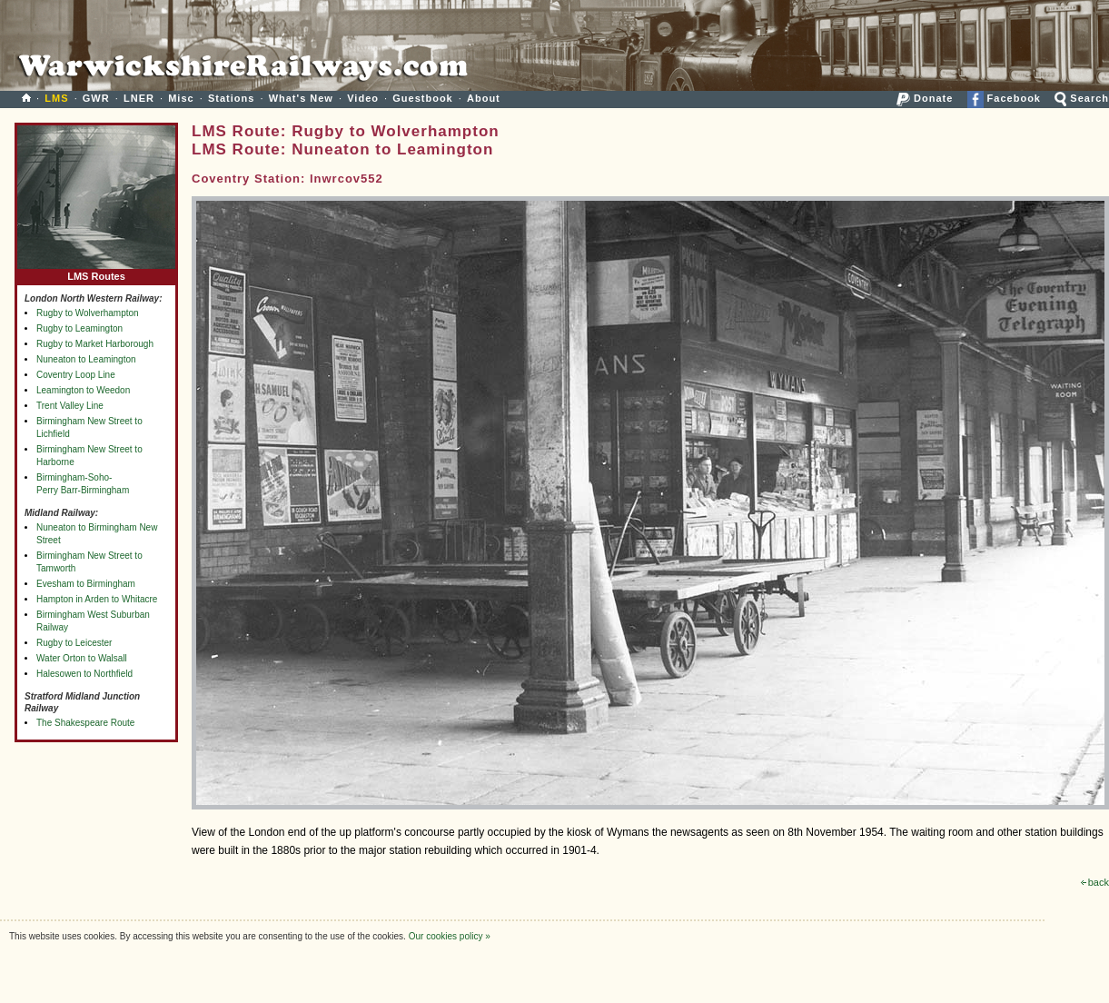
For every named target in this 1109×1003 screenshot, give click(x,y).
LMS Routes (96, 272)
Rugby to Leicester (74, 643)
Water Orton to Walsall (81, 658)
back (1095, 882)
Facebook (1004, 98)
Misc (180, 98)
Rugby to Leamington (79, 328)
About (483, 98)
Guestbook (422, 98)
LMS (56, 98)
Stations (231, 98)
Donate (924, 98)
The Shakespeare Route (85, 723)
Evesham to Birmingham (85, 584)
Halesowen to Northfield (84, 674)
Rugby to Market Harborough (94, 344)
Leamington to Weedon (83, 390)
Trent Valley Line (70, 406)
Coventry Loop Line (75, 375)
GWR (96, 98)
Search (1082, 98)
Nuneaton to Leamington (86, 359)
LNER (139, 98)
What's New (301, 98)
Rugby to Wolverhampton (87, 313)
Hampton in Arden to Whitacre (96, 599)
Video (363, 98)
